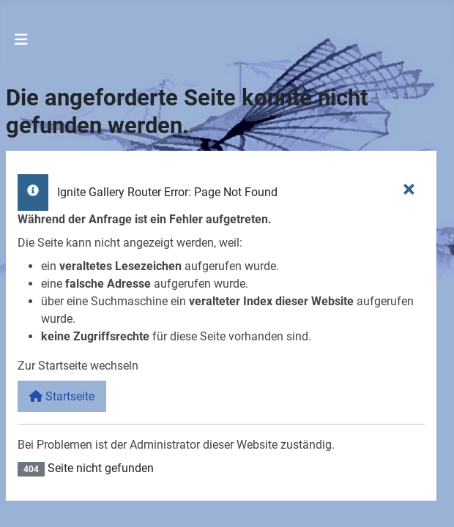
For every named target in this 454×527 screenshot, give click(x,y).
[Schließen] (409, 188)
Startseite (61, 396)
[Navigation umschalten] (21, 39)
